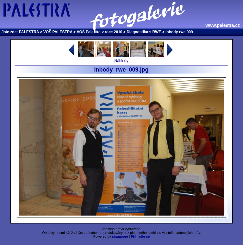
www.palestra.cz (223, 25)
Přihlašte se (140, 236)
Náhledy (121, 61)
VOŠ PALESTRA (57, 32)
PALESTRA (29, 32)
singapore (120, 236)
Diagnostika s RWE (144, 32)
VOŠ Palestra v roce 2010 (99, 32)
